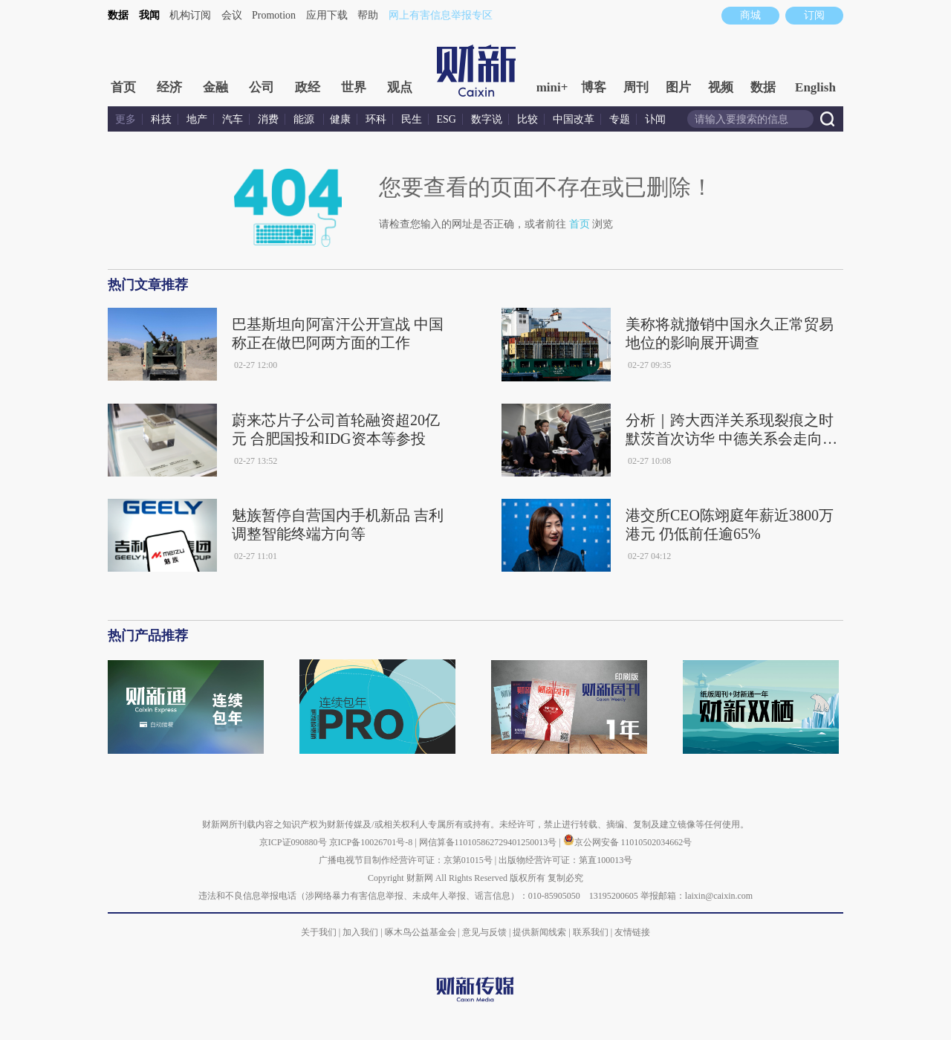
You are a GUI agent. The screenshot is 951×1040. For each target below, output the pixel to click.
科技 (161, 119)
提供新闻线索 (539, 932)
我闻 (149, 15)
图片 (678, 87)
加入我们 (360, 932)
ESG (446, 119)
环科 (376, 119)
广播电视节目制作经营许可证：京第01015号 (406, 860)
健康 (340, 119)
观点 (399, 87)
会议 (231, 15)
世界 (353, 87)
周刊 (636, 87)
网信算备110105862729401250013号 (489, 842)
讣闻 (655, 119)
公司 (261, 87)
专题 (619, 119)
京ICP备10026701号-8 (372, 842)
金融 (215, 87)
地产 (196, 119)
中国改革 (573, 119)
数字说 (486, 119)
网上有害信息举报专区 (441, 15)
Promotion (274, 15)
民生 (411, 119)
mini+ (552, 87)
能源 (305, 119)
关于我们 (319, 932)
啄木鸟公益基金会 (421, 932)
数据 (118, 15)
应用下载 (327, 15)
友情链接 (632, 932)
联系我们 (590, 932)
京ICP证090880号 (293, 842)
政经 (307, 87)
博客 (593, 87)
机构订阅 (190, 15)
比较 (527, 119)
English (815, 87)
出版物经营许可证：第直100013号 (565, 860)
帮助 (367, 15)
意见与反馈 (484, 932)
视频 (720, 87)
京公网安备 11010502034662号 (627, 842)
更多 (125, 119)
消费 (268, 119)
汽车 (232, 119)
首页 (123, 87)
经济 (169, 87)
